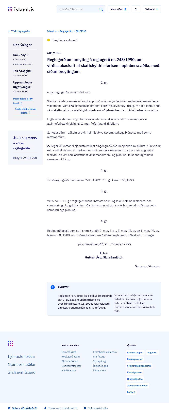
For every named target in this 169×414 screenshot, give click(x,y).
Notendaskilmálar (98, 408)
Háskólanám (69, 370)
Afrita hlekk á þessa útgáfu (25, 110)
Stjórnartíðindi (70, 361)
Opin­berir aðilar (22, 364)
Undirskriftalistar (71, 365)
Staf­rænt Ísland (21, 372)
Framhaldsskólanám (105, 352)
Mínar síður (99, 370)
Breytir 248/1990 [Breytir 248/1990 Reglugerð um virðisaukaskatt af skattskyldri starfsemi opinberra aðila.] (25, 158)
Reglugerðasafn (71, 356)
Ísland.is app (100, 365)
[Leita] (101, 9)
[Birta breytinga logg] (25, 127)
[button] (118, 9)
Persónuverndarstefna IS (62, 408)
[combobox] (81, 9)
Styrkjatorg (99, 361)
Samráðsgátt (69, 352)
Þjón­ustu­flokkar (21, 356)
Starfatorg (98, 356)
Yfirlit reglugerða (20, 31)
